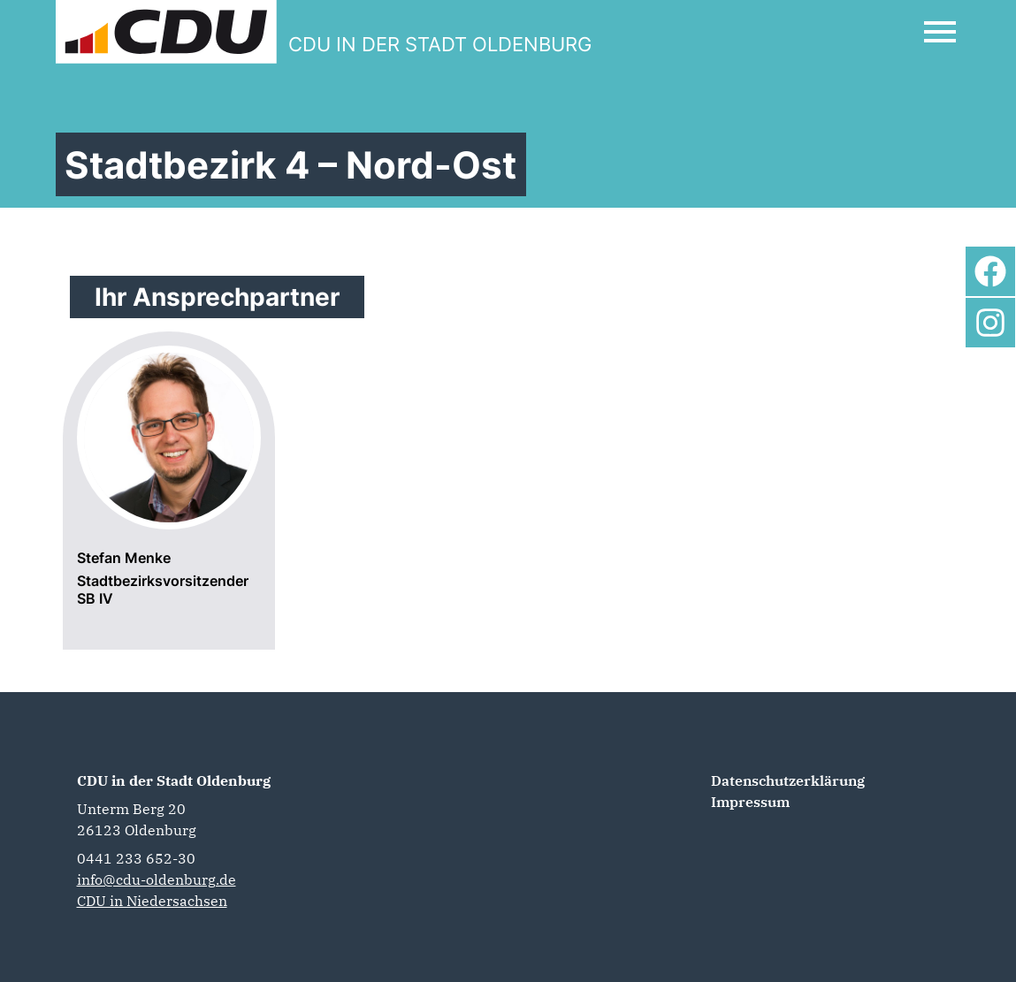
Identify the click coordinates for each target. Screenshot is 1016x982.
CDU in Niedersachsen (152, 901)
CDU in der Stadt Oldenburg (174, 780)
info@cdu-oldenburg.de (156, 879)
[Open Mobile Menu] (940, 32)
